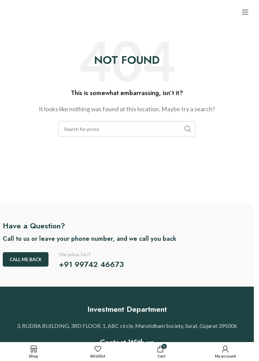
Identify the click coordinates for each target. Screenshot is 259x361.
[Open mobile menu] (245, 12)
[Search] (127, 129)
